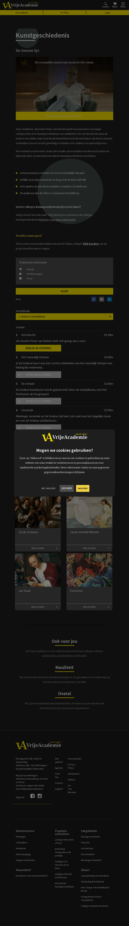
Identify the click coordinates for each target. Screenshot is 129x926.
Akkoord (83, 488)
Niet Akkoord (48, 488)
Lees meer (66, 488)
